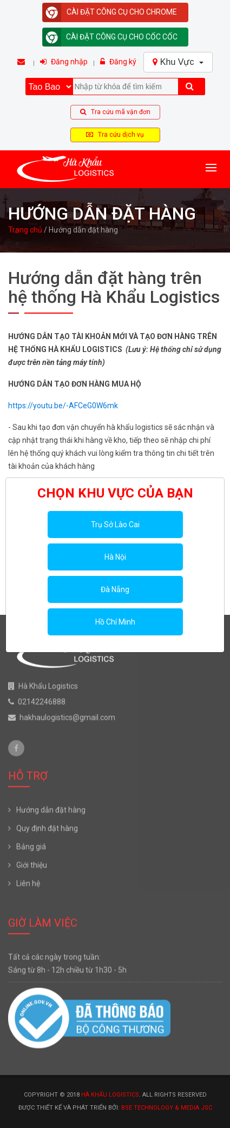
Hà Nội (115, 557)
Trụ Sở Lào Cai (115, 524)
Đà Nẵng (115, 589)
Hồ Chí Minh (115, 622)
